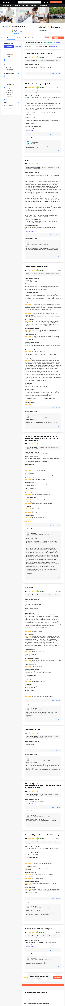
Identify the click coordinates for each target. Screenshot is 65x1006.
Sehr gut (8, 54)
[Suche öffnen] (29, 2)
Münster (16, 30)
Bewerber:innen (18, 46)
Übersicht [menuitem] (3, 37)
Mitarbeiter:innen (8, 46)
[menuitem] (32, 38)
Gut (7, 56)
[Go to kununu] (6, 2)
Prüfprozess (50, 42)
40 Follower (16, 33)
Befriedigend (9, 59)
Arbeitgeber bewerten (56, 2)
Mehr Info (23, 31)
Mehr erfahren (57, 977)
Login (46, 2)
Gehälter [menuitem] (20, 37)
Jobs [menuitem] (25, 37)
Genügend (9, 61)
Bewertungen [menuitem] (11, 37)
